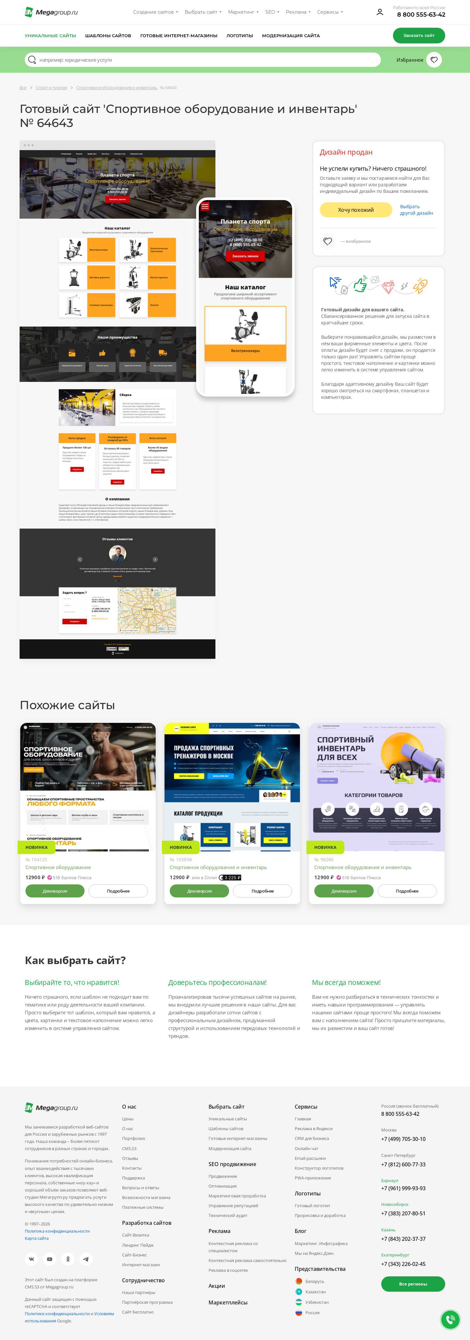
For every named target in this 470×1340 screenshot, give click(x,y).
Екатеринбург (395, 1255)
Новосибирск (395, 1204)
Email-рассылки (310, 1158)
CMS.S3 (129, 1148)
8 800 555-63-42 (421, 14)
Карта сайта (37, 1238)
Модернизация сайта (291, 35)
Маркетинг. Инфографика (321, 1243)
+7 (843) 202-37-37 (403, 1238)
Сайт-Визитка (135, 1235)
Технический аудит (228, 1215)
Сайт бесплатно (138, 1312)
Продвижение (223, 1176)
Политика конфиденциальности (57, 1231)
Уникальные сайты (50, 35)
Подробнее (118, 891)
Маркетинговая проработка (237, 1196)
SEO (270, 12)
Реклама (296, 12)
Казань (388, 1230)
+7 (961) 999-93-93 (403, 1188)
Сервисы (328, 12)
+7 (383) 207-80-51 (403, 1213)
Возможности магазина (146, 1197)
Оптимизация (223, 1186)
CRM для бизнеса (312, 1138)
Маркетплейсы (228, 1302)
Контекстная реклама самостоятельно (248, 1260)
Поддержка (133, 1178)
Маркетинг (241, 12)
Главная (303, 1119)
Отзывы (130, 1158)
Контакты (132, 1168)
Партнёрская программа (147, 1302)
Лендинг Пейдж (138, 1245)
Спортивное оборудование (58, 867)
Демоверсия (55, 891)
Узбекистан (312, 1302)
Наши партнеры (138, 1292)
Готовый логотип (312, 1205)
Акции (217, 1285)
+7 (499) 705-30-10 (403, 1139)
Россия (307, 1313)
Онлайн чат (306, 1148)
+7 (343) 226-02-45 (403, 1264)
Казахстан (310, 1292)
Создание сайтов (153, 12)
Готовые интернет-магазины (178, 35)
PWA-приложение (313, 1178)
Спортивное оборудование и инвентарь (218, 867)
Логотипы (240, 35)
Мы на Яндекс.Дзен (314, 1253)
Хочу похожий (356, 209)
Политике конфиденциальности (57, 1314)
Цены (127, 1119)
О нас (127, 1128)
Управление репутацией (233, 1205)
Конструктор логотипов (319, 1168)
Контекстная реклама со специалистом (233, 1247)
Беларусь (309, 1281)
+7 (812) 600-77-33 (403, 1164)
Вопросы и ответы (140, 1188)
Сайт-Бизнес (134, 1255)
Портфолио (133, 1138)
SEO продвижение (232, 1164)
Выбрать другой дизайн (416, 209)
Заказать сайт (419, 35)
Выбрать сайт (201, 12)
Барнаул (389, 1180)
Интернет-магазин (141, 1265)
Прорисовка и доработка (320, 1215)
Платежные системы (143, 1207)
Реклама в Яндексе (314, 1128)
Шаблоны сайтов (108, 35)
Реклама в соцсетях (228, 1270)
